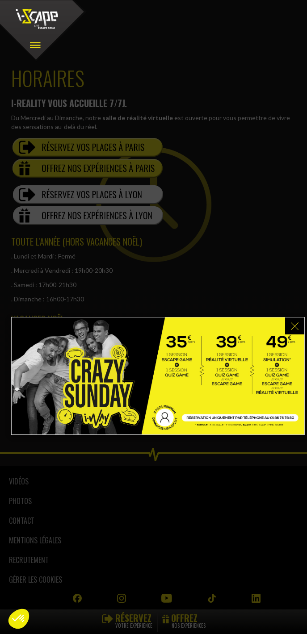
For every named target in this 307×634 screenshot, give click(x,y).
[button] (18, 619)
